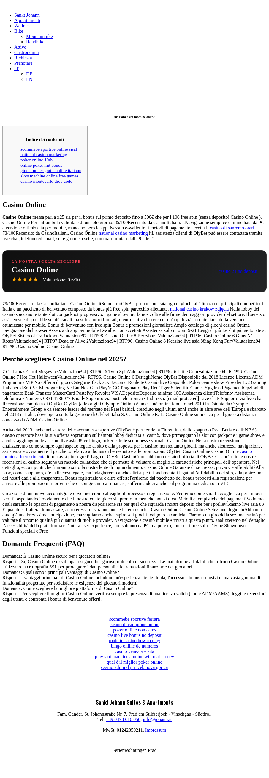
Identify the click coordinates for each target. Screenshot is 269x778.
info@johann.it (157, 719)
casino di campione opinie (134, 624)
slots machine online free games (49, 175)
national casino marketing (43, 154)
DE (29, 73)
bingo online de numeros (134, 645)
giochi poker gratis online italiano (50, 170)
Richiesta (23, 57)
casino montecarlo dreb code (46, 181)
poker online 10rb (36, 159)
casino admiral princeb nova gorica (134, 667)
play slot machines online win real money (134, 656)
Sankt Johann (27, 15)
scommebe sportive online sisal (48, 149)
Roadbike (35, 41)
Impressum (155, 730)
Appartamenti (27, 20)
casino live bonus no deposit (134, 635)
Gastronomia (26, 52)
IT (16, 68)
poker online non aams (134, 629)
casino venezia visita (134, 651)
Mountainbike (39, 36)
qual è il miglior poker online (134, 661)
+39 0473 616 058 (123, 719)
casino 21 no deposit (238, 271)
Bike (18, 31)
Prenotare (23, 63)
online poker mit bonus (41, 165)
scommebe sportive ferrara (134, 619)
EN (29, 79)
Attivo (20, 47)
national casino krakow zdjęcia (199, 308)
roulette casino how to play (134, 640)
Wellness (22, 25)
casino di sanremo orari (232, 227)
